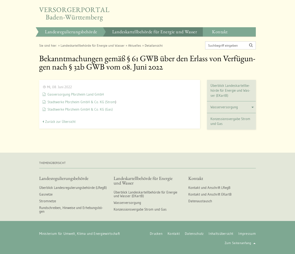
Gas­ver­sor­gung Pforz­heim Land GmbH (75, 94)
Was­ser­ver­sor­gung (232, 107)
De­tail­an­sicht (154, 45)
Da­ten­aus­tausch (200, 201)
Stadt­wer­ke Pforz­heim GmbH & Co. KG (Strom (81, 102)
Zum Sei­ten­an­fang (240, 243)
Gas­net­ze (46, 194)
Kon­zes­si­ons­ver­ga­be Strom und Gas (230, 121)
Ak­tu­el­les (134, 45)
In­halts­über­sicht (221, 233)
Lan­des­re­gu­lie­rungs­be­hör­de (63, 178)
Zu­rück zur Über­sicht (60, 121)
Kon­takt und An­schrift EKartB (210, 194)
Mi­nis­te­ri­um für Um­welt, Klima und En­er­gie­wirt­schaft (79, 233)
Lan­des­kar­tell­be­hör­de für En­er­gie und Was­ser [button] (154, 32)
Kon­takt (195, 178)
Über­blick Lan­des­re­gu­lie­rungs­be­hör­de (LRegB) (73, 187)
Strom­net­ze (47, 201)
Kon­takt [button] (220, 32)
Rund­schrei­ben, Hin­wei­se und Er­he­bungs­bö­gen (71, 210)
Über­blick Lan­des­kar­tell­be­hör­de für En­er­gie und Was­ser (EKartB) (230, 90)
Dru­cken (156, 233)
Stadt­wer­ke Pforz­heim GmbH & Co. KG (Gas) (80, 109)
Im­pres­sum (247, 233)
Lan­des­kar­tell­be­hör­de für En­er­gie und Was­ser (92, 45)
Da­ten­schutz (194, 233)
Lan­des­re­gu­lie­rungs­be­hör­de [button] (71, 32)
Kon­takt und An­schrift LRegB (209, 187)
